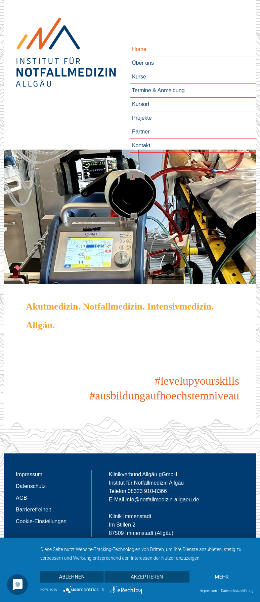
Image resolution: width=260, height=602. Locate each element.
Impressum (208, 591)
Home (139, 49)
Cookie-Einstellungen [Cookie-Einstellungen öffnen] (41, 521)
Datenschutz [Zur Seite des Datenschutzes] (31, 486)
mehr (222, 577)
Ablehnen (72, 577)
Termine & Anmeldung (158, 90)
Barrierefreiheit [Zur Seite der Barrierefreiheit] (33, 509)
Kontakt (141, 145)
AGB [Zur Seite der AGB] (21, 498)
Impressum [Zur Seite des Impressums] (29, 474)
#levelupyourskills (197, 381)
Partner (140, 131)
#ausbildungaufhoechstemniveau (164, 395)
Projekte (142, 118)
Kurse (139, 76)
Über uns (143, 63)
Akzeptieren (147, 577)
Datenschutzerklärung (237, 591)
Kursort (140, 104)
